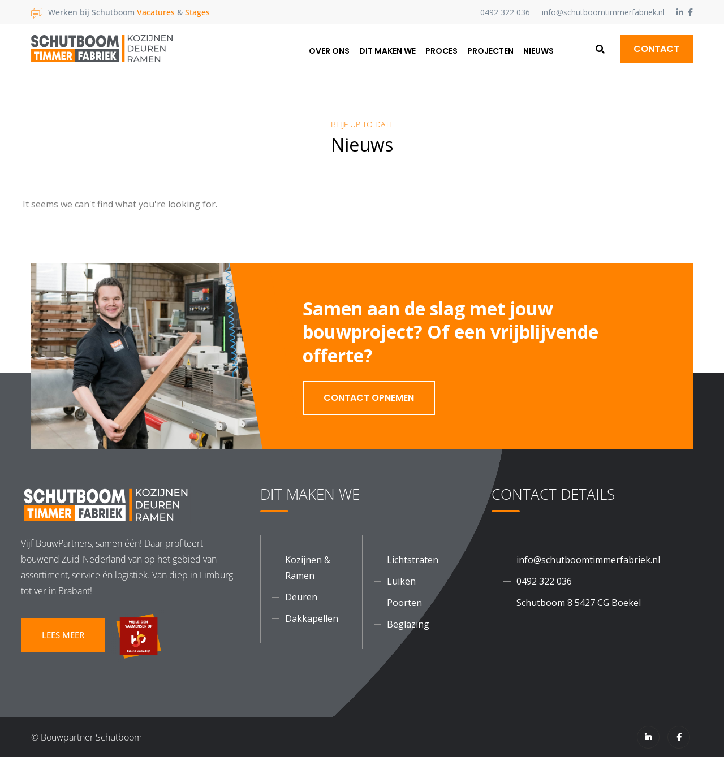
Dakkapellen (311, 618)
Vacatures (156, 12)
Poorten (404, 602)
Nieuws (538, 51)
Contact (656, 48)
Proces (441, 51)
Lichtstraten (412, 559)
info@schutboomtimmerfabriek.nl (603, 12)
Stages (197, 12)
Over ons (329, 51)
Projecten (490, 51)
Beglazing (408, 624)
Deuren (301, 597)
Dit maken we (387, 51)
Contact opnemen (369, 397)
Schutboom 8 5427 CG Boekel (578, 602)
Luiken (401, 581)
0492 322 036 (505, 12)
